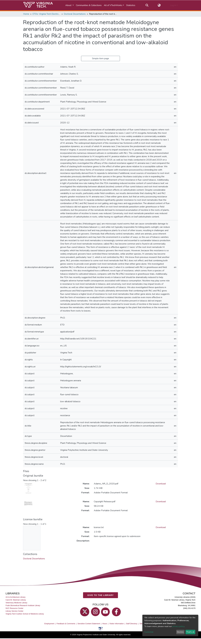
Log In (173, 5)
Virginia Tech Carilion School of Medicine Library (25, 614)
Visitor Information (116, 624)
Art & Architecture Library (15, 597)
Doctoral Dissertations (75, 13)
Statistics (130, 5)
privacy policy (178, 626)
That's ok (190, 632)
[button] (159, 5)
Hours (104, 624)
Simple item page (100, 58)
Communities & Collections (89, 5)
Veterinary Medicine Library (16, 603)
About (68, 5)
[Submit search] (147, 5)
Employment (49, 624)
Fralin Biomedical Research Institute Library (23, 605)
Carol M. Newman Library (16, 600)
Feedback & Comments (66, 624)
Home (26, 13)
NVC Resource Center (14, 608)
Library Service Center (14, 611)
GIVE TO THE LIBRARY (100, 595)
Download (161, 483)
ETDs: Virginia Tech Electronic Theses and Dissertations (46, 13)
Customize (148, 632)
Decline (180, 632)
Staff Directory (131, 624)
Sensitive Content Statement (88, 624)
